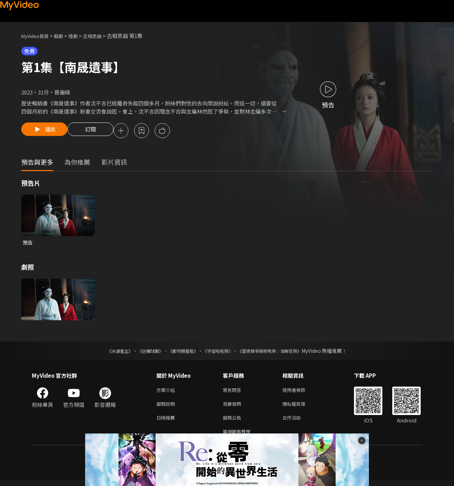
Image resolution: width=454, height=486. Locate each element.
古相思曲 (101, 35)
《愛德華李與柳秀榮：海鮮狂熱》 (279, 352)
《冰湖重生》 (107, 352)
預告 (28, 243)
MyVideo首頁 (37, 35)
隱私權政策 (300, 407)
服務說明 (167, 407)
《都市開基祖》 (179, 352)
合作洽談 (297, 422)
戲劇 (64, 35)
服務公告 (233, 422)
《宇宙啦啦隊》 (219, 352)
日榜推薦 (167, 422)
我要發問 (233, 407)
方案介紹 (167, 392)
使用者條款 (300, 392)
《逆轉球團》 (142, 352)
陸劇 (80, 35)
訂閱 (96, 131)
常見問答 (233, 392)
